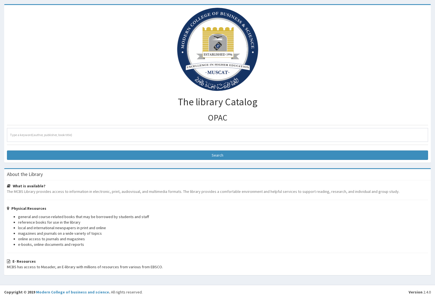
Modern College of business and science (72, 292)
